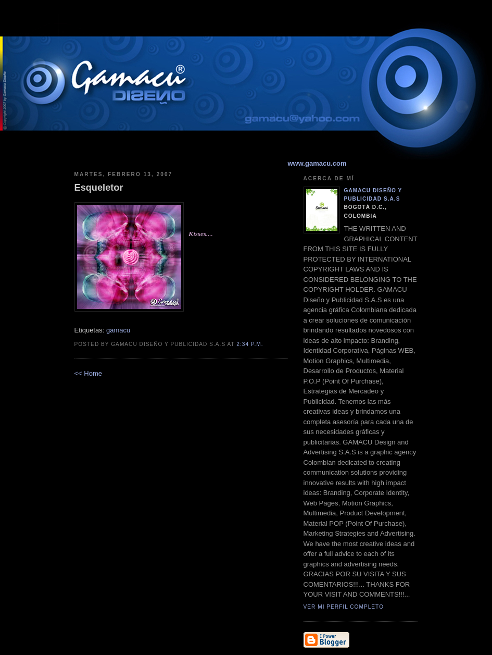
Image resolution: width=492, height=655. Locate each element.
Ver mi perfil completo (344, 607)
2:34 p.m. (249, 344)
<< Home (88, 373)
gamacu (118, 330)
